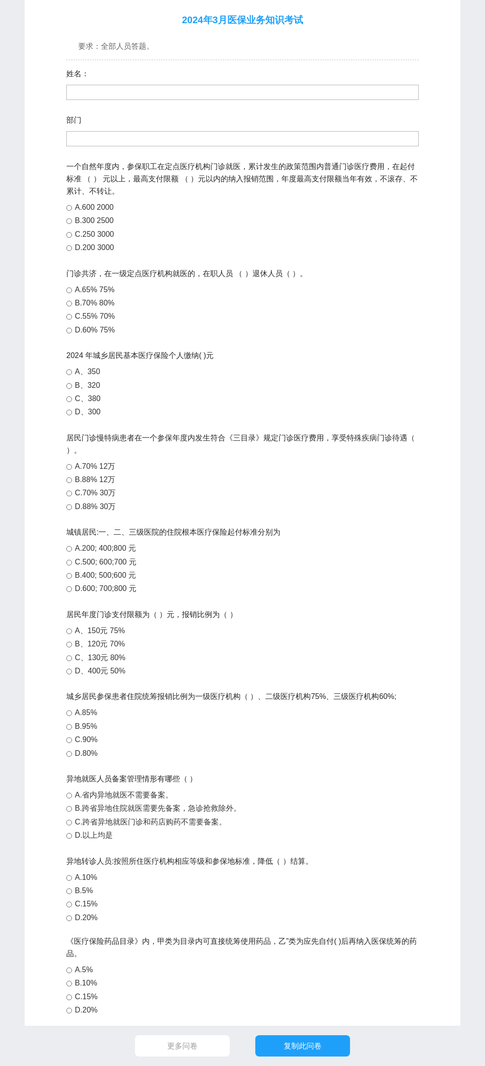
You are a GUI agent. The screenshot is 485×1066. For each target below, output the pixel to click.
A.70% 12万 (95, 466)
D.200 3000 (94, 247)
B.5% (84, 891)
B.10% (86, 983)
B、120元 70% (100, 644)
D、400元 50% (100, 671)
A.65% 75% (95, 290)
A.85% (86, 712)
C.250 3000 (94, 234)
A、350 (87, 371)
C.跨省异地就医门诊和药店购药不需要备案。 (150, 822)
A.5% (84, 970)
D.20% (86, 918)
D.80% (86, 753)
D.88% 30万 (95, 506)
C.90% (86, 739)
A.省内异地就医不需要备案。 (124, 795)
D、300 (87, 412)
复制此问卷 (303, 1046)
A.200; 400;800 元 (105, 548)
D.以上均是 (94, 835)
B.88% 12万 (95, 479)
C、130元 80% (100, 658)
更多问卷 (182, 1046)
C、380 (87, 398)
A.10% (86, 877)
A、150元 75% (100, 631)
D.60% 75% (95, 330)
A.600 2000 (94, 207)
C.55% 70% (95, 316)
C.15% (86, 904)
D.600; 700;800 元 (105, 588)
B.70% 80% (95, 303)
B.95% (86, 726)
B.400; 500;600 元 (105, 575)
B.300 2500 (94, 220)
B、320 (87, 385)
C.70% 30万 (95, 493)
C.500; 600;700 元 (105, 562)
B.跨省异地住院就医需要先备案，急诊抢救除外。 (158, 808)
